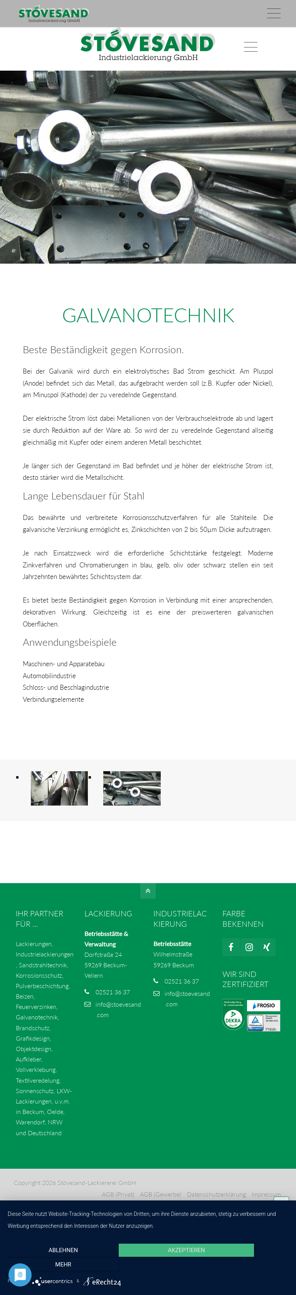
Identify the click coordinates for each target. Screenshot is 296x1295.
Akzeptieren (148, 1265)
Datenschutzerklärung (216, 1201)
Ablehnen (49, 1265)
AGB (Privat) (117, 1201)
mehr (246, 1265)
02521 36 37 (113, 999)
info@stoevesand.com (50, 8)
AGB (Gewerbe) (160, 1201)
